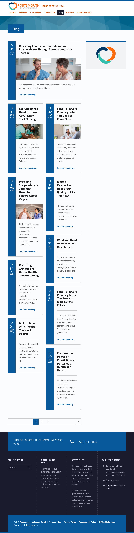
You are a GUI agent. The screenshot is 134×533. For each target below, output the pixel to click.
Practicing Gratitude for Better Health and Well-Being (29, 270)
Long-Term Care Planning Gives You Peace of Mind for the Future (67, 298)
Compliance (35, 12)
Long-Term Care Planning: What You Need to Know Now (67, 113)
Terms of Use (55, 522)
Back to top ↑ (32, 525)
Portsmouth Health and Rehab (33, 522)
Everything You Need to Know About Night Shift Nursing (28, 113)
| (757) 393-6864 (53, 6)
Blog (61, 12)
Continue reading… (28, 94)
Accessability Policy (87, 522)
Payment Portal (84, 12)
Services (23, 12)
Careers (70, 12)
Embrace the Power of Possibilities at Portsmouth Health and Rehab (66, 361)
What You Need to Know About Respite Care (67, 243)
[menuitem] (13, 12)
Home (13, 12)
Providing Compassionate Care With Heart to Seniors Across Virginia (28, 190)
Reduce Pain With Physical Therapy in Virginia (27, 328)
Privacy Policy (70, 522)
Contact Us (50, 12)
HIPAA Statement (107, 522)
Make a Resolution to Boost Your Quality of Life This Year (66, 189)
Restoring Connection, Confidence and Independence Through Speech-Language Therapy (45, 49)
